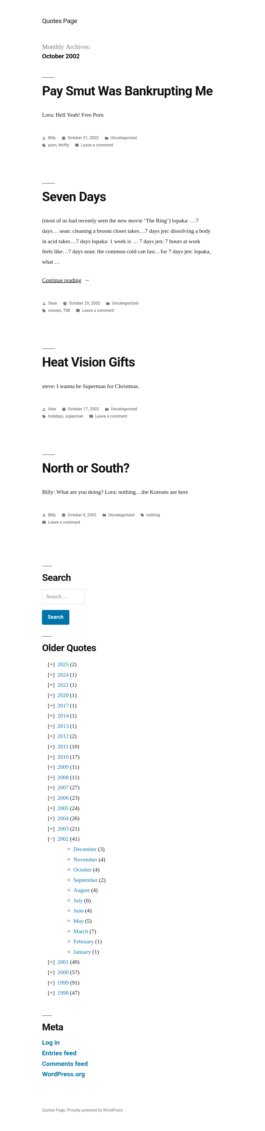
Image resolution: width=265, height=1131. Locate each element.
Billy (52, 137)
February (83, 941)
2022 (63, 685)
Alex (52, 408)
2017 (63, 705)
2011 (62, 746)
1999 (63, 982)
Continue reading (66, 280)
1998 (63, 992)
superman (74, 416)
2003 (63, 828)
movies (54, 310)
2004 (63, 818)
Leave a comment (97, 145)
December (85, 849)
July (78, 900)
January (82, 952)
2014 (63, 715)
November (85, 859)
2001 (63, 962)
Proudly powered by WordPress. (95, 1110)
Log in (51, 1042)
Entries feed (59, 1053)
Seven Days (74, 196)
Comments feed (65, 1063)
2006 (63, 798)
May (78, 921)
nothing (153, 514)
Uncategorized (124, 137)
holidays (55, 416)
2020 (63, 695)
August (81, 890)
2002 (63, 838)
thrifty (63, 145)
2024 (63, 674)
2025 (63, 664)
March (80, 931)
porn (52, 145)
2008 (63, 777)
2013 (63, 726)
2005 (63, 808)
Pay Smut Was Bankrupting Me (127, 91)
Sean (52, 303)
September (85, 880)
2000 (63, 972)
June (78, 910)
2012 (63, 736)
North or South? (85, 468)
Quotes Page (59, 21)
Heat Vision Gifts (88, 362)
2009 (63, 767)
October (82, 869)
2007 (63, 787)
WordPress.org (63, 1074)
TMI (66, 310)
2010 (63, 757)
